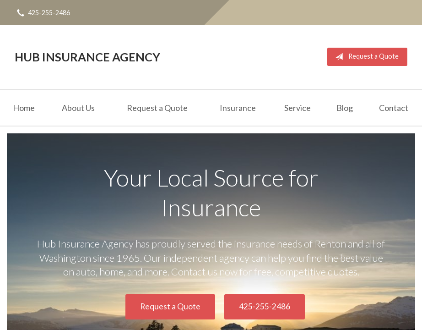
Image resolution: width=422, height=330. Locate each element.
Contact (393, 108)
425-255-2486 (264, 306)
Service (297, 108)
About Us (78, 108)
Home (24, 108)
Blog (344, 108)
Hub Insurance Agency (87, 57)
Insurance (238, 108)
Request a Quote (365, 56)
